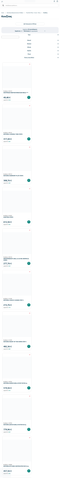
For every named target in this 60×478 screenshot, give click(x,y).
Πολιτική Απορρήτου (45, 396)
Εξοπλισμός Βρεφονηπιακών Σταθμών (15, 12)
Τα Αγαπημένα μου (34, 445)
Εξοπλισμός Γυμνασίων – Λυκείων (8, 430)
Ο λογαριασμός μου (34, 443)
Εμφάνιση (17, 31)
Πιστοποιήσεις (33, 425)
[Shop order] (37, 31)
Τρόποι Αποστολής (5, 447)
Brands (31, 430)
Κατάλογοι (32, 427)
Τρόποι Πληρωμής (5, 445)
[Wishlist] (27, 64)
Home (2, 12)
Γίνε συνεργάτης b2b (34, 434)
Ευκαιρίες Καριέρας (34, 432)
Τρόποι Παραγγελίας (5, 443)
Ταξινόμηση (27, 31)
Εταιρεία (32, 423)
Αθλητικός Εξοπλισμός (6, 434)
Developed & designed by (30, 476)
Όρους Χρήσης (32, 396)
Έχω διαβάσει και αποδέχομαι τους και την (30, 396)
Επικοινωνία (32, 447)
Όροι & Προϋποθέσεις (6, 452)
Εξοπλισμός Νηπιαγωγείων (7, 425)
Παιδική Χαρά (4, 432)
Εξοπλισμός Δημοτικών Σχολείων (8, 427)
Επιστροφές (3, 450)
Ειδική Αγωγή (4, 436)
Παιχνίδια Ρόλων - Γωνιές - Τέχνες (33, 12)
